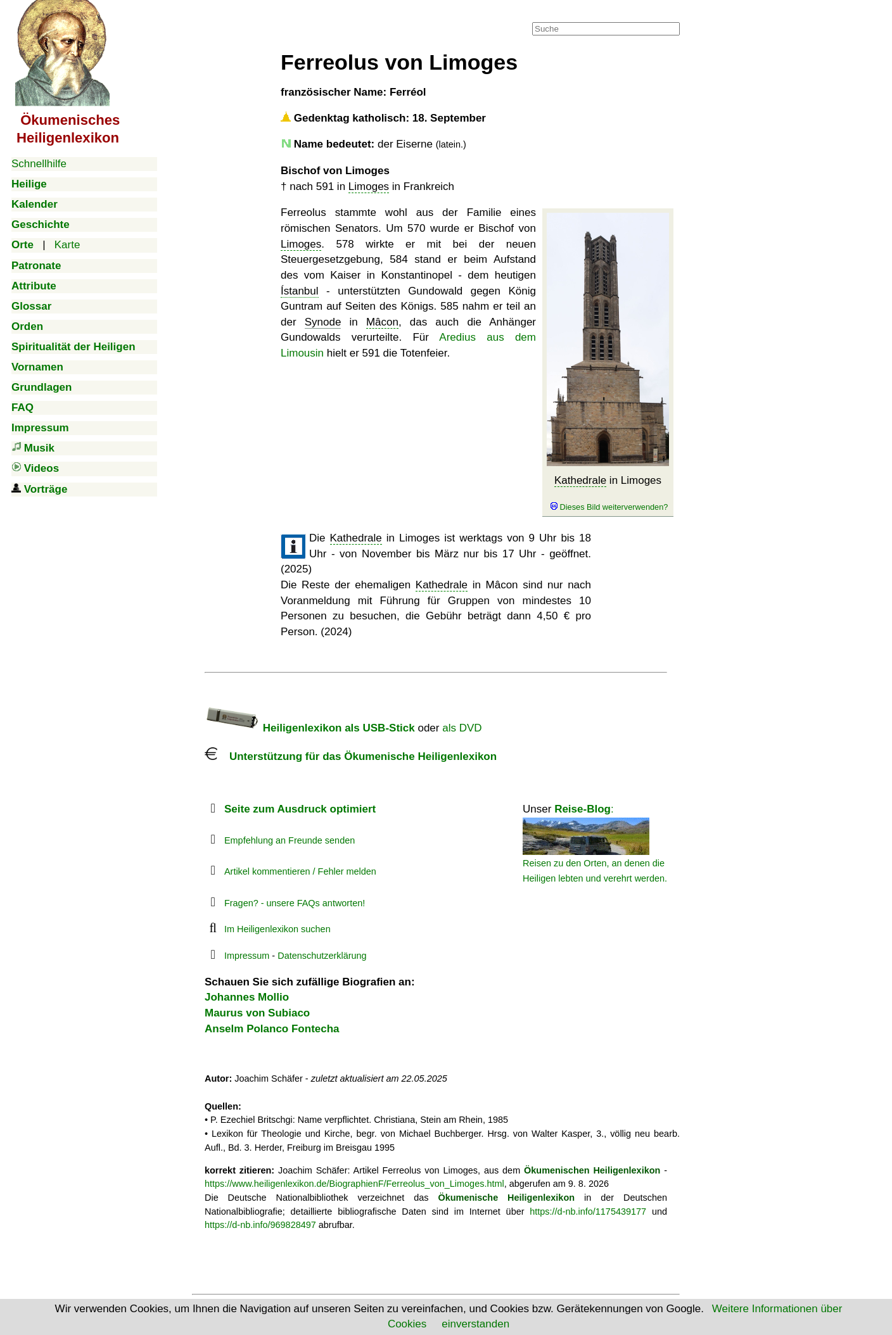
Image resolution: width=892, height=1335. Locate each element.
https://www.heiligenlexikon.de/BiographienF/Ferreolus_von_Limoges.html (354, 1184)
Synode (323, 322)
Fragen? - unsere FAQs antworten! (294, 903)
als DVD (461, 728)
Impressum (246, 956)
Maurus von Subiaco (257, 1013)
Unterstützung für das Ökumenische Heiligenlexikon (351, 756)
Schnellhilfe (39, 164)
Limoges (368, 186)
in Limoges (608, 493)
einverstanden (475, 1324)
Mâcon (382, 322)
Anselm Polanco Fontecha (272, 1029)
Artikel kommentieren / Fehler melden (300, 871)
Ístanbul (300, 291)
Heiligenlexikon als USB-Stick (310, 728)
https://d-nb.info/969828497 (260, 1225)
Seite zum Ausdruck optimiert (300, 809)
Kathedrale (580, 480)
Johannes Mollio (247, 997)
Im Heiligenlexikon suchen (277, 929)
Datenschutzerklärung (321, 956)
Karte (67, 245)
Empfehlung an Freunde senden (289, 840)
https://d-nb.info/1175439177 (588, 1211)
